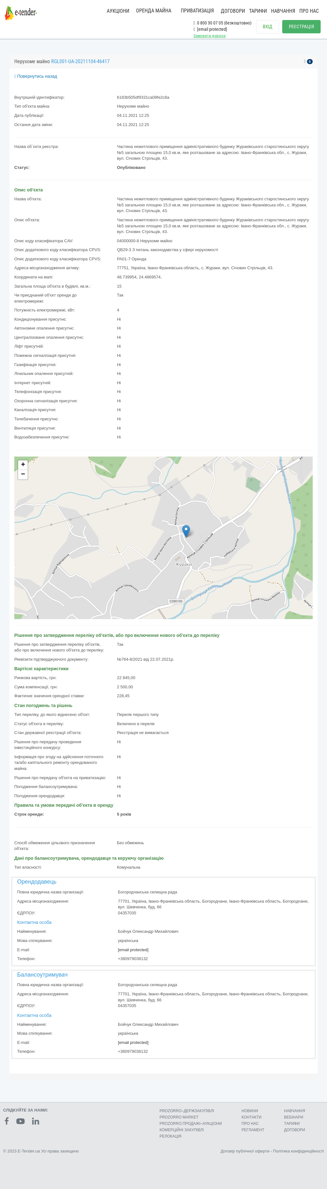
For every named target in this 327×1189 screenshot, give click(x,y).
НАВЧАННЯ (283, 11)
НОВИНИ (250, 1111)
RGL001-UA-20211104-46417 (80, 61)
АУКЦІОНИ (118, 11)
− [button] (23, 474)
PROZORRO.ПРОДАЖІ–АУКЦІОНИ (191, 1123)
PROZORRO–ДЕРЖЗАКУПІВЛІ (187, 1111)
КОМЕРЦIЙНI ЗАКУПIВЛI (182, 1130)
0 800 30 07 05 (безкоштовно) (222, 22)
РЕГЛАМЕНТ (253, 1130)
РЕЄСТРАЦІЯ (301, 27)
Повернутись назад (35, 76)
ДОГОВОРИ (233, 11)
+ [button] (23, 465)
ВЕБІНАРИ (293, 1117)
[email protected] (133, 949)
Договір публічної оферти (245, 1151)
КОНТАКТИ (252, 1117)
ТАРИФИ (258, 11)
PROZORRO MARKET (179, 1117)
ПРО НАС (309, 11)
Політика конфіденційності (298, 1151)
